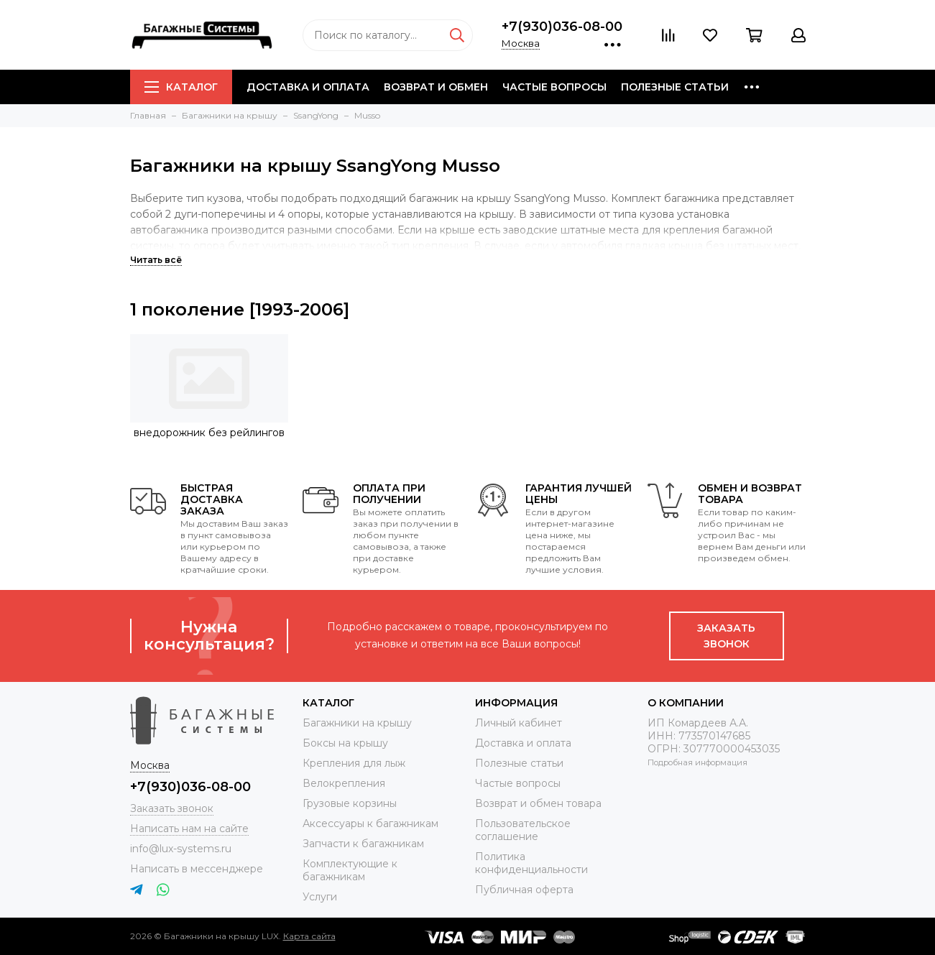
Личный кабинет (518, 722)
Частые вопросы (554, 86)
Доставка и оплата (308, 86)
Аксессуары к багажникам (370, 823)
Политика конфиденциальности (531, 863)
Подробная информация (697, 762)
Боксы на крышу (345, 743)
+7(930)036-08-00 (562, 26)
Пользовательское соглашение (523, 830)
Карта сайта (309, 936)
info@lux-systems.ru (180, 848)
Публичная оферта (524, 889)
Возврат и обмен (436, 86)
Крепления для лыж (354, 763)
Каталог (181, 86)
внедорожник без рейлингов (209, 432)
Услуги (320, 896)
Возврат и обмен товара (538, 803)
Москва (521, 43)
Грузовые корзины (350, 803)
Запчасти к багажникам (363, 843)
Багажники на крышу (357, 722)
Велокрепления (344, 783)
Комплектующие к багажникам (350, 870)
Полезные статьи (675, 86)
